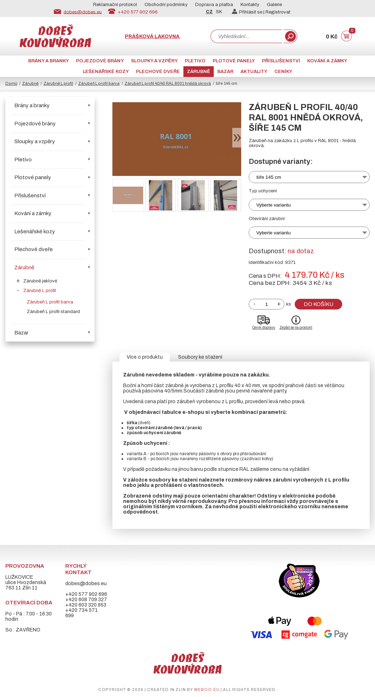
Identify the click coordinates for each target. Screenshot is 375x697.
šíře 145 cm (268, 177)
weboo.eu (206, 689)
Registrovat (277, 12)
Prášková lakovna (153, 36)
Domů (11, 83)
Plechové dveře (158, 71)
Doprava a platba (214, 4)
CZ (209, 11)
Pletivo (195, 60)
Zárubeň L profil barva (99, 83)
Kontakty (249, 4)
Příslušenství (281, 60)
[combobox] (246, 36)
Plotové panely (234, 60)
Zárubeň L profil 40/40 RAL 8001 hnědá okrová (168, 83)
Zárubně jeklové (40, 281)
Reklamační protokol (115, 4)
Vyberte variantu (273, 205)
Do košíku (318, 304)
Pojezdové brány (100, 60)
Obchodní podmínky (166, 4)
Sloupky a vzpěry (154, 60)
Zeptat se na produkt (295, 327)
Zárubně (198, 71)
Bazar (225, 71)
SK (219, 11)
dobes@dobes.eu (83, 11)
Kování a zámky (327, 60)
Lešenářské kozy (106, 71)
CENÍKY (283, 71)
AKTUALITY (253, 71)
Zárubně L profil (58, 83)
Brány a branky (48, 60)
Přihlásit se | (248, 12)
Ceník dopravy (263, 327)
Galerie (274, 4)
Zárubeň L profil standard (53, 311)
